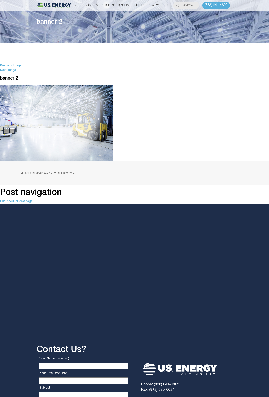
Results (123, 5)
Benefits (138, 5)
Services (108, 5)
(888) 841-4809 (216, 5)
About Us (91, 5)
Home (77, 5)
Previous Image (10, 65)
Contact (154, 5)
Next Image (8, 70)
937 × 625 (70, 172)
